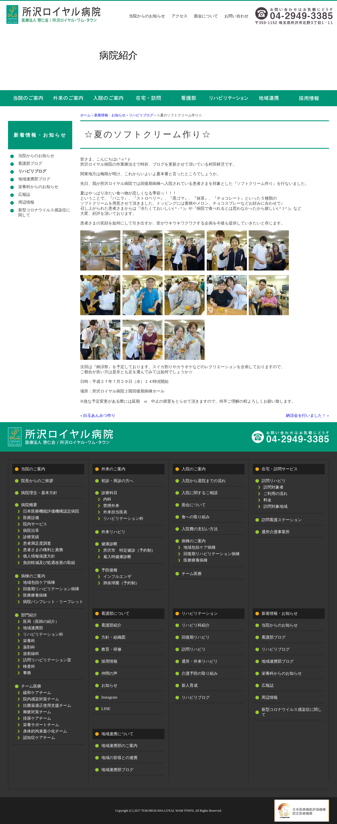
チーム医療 (31, 686)
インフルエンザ (117, 576)
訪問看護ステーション (282, 520)
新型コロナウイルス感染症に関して (44, 212)
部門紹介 (29, 615)
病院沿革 (31, 530)
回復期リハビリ (196, 637)
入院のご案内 (194, 469)
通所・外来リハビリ (200, 661)
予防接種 (109, 570)
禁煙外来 (111, 505)
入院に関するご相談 (200, 493)
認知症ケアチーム (39, 737)
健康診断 (109, 544)
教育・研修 (111, 649)
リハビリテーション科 (43, 634)
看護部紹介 (111, 625)
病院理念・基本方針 (39, 493)
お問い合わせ (236, 16)
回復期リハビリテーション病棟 (51, 589)
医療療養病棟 (35, 595)
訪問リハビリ (274, 481)
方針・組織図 (113, 637)
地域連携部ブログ (34, 179)
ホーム (85, 115)
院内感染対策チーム (41, 699)
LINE (105, 709)
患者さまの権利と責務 (43, 550)
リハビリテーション (200, 613)
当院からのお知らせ (147, 16)
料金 (267, 500)
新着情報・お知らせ (109, 115)
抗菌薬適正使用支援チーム (47, 705)
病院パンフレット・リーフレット (53, 602)
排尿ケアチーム (37, 718)
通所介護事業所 (276, 532)
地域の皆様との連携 (119, 758)
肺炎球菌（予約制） (121, 583)
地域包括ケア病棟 (39, 582)
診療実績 (31, 537)
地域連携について (117, 734)
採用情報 (109, 661)
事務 (27, 673)
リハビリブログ (141, 115)
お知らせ (109, 685)
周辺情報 (26, 202)
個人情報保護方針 (39, 556)
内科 (107, 499)
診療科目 (109, 493)
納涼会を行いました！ (306, 415)
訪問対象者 (273, 487)
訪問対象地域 (275, 506)
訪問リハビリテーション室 (47, 660)
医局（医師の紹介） (41, 621)
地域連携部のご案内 (119, 745)
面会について (206, 16)
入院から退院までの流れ (204, 481)
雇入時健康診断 (117, 557)
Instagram (109, 697)
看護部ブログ (30, 163)
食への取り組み (196, 517)
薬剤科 (29, 647)
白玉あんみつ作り (99, 415)
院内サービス (35, 524)
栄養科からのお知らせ (38, 187)
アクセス (179, 16)
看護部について (115, 613)
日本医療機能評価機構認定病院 (51, 511)
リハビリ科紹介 (196, 625)
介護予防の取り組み (200, 673)
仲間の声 (109, 673)
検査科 (29, 666)
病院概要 (29, 505)
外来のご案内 (113, 469)
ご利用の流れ (275, 493)
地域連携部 (33, 628)
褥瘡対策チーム (37, 712)
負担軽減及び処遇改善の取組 (49, 562)
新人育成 (190, 685)
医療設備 (31, 518)
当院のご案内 (33, 469)
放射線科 (31, 653)
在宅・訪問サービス (280, 469)
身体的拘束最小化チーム (45, 731)
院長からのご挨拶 (37, 481)
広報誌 (24, 194)
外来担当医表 (115, 512)
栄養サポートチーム (41, 725)
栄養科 (29, 641)
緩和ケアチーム (37, 693)
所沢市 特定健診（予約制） (129, 550)
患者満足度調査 (37, 543)
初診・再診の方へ (117, 481)
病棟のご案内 (33, 576)
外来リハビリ (113, 532)
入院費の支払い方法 (200, 529)
